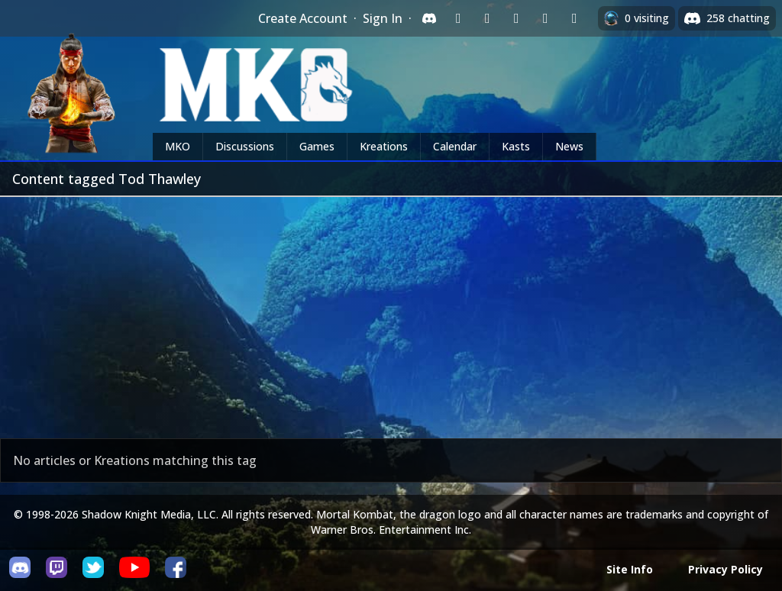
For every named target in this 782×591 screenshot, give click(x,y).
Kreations (384, 146)
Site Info (629, 569)
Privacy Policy (725, 569)
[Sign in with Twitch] (458, 18)
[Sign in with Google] (487, 18)
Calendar (455, 146)
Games (316, 146)
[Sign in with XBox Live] (574, 18)
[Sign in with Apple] (545, 18)
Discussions (244, 146)
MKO (177, 146)
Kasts (516, 146)
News (569, 146)
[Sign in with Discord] (429, 18)
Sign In (382, 18)
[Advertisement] (391, 311)
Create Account (302, 18)
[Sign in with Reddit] (516, 18)
